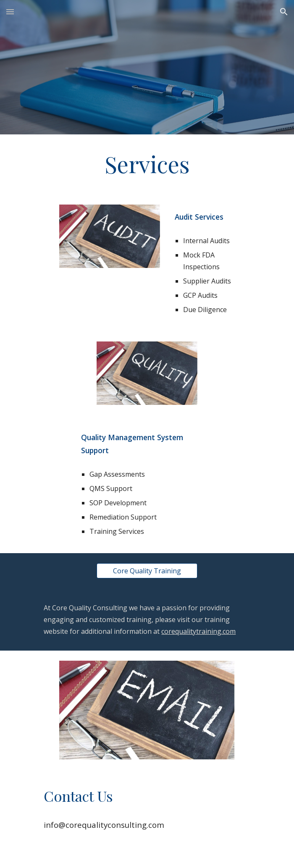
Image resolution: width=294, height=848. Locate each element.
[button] (10, 11)
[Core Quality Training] (147, 570)
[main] (146, 164)
